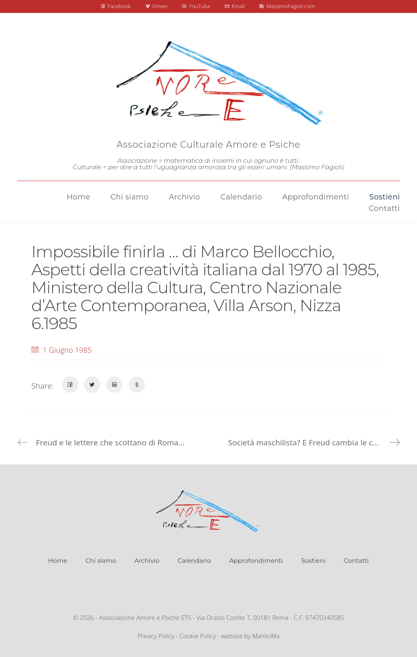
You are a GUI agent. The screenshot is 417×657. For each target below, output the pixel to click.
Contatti (356, 560)
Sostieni (313, 560)
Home (57, 560)
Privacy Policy (155, 636)
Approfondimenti (256, 560)
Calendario (194, 560)
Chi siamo (101, 560)
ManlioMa (266, 636)
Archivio (146, 560)
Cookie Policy (198, 636)
